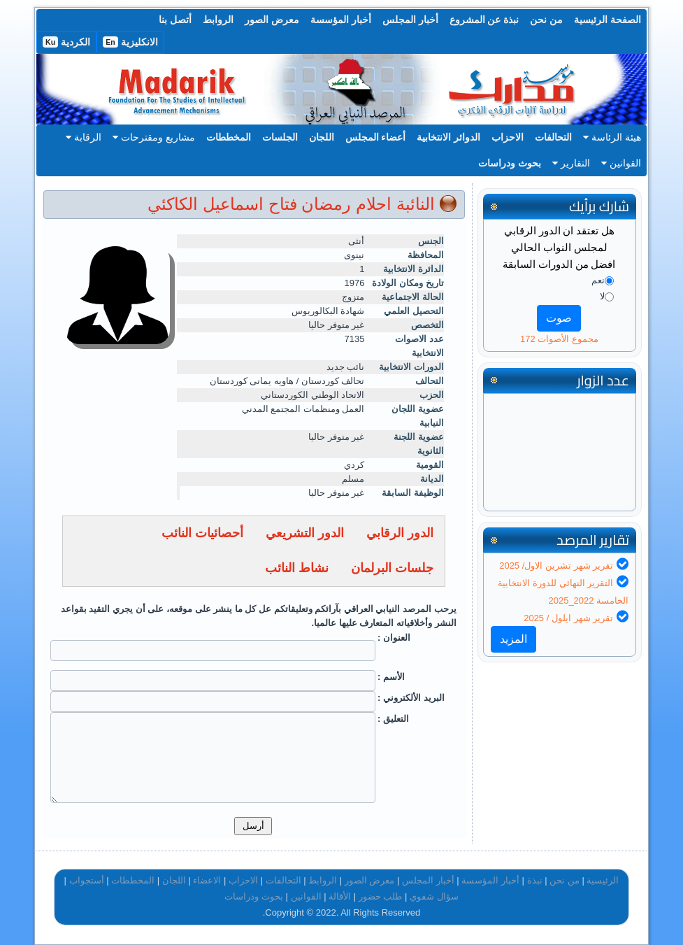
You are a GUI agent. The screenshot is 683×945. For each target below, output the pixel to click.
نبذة (534, 880)
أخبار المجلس (410, 19)
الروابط (218, 19)
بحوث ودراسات (509, 163)
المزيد (513, 639)
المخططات (228, 137)
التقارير (571, 163)
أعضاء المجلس (375, 137)
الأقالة (340, 896)
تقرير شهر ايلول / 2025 (568, 618)
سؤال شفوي (434, 896)
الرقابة (83, 137)
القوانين (621, 163)
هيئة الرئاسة (612, 137)
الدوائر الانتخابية (448, 137)
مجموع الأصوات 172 (559, 339)
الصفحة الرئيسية (607, 19)
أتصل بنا (175, 19)
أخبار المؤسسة (340, 19)
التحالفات (553, 137)
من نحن (546, 19)
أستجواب (86, 880)
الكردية (66, 42)
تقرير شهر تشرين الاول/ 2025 (556, 565)
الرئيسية (603, 880)
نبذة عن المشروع (484, 19)
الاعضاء (207, 880)
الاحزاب (507, 137)
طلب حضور (381, 896)
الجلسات (280, 137)
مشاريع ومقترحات (154, 137)
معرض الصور (272, 19)
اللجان (321, 137)
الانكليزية (130, 42)
